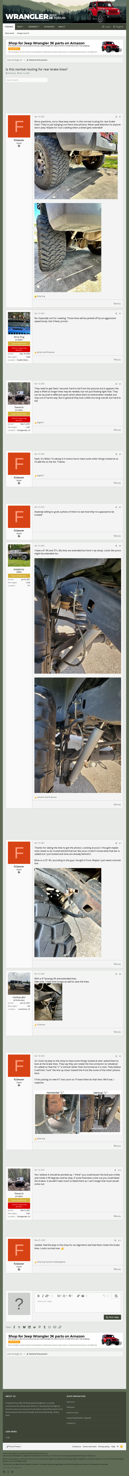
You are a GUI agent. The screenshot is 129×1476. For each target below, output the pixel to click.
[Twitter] (12, 1472)
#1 (120, 117)
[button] (23, 27)
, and (51, 1262)
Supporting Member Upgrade (79, 1418)
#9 (120, 1056)
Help (113, 1446)
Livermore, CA (24, 1009)
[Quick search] (27, 80)
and (46, 352)
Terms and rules (90, 1446)
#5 (120, 507)
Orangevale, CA (23, 430)
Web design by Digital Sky (12, 1467)
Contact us (71, 1423)
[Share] (116, 117)
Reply (118, 303)
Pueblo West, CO (24, 360)
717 (28, 585)
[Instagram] (8, 1472)
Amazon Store (73, 1412)
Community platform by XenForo (25, 1453)
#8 (120, 974)
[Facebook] (4, 1472)
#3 (120, 383)
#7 (120, 843)
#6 (120, 545)
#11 (119, 1240)
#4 (120, 454)
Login (8, 1437)
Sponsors (71, 1402)
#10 (119, 1170)
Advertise (71, 1407)
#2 (120, 313)
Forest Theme (13, 1446)
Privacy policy (104, 1446)
